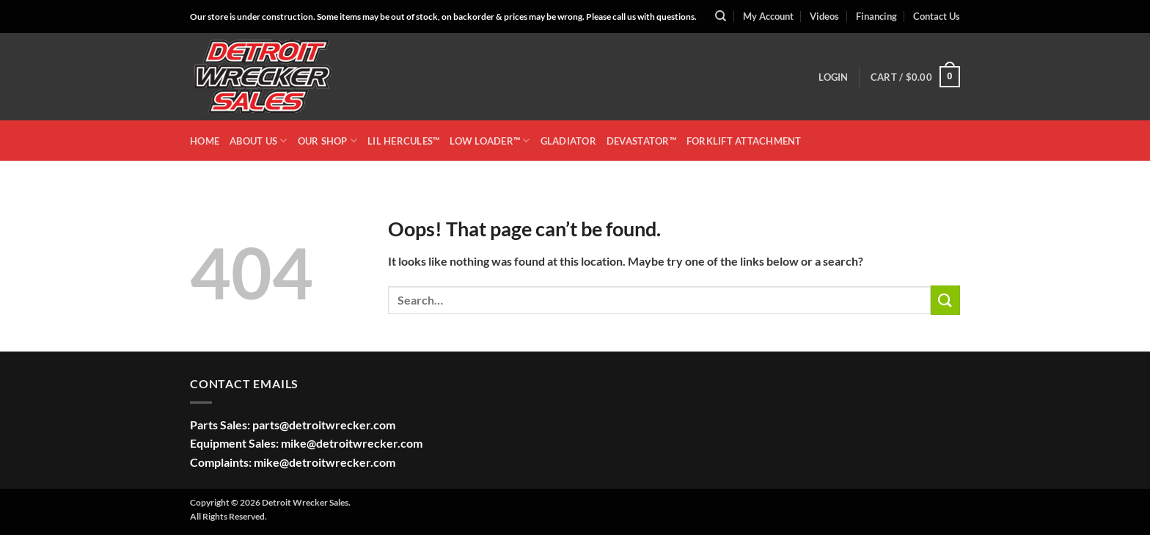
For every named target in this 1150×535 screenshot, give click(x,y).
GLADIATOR (568, 141)
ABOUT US (259, 141)
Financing (876, 16)
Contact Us (936, 16)
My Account (768, 16)
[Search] (720, 16)
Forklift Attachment (744, 141)
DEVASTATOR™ (641, 141)
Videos (824, 16)
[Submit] (945, 299)
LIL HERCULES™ (403, 141)
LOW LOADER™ (490, 141)
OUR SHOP (328, 141)
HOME (204, 141)
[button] (833, 77)
